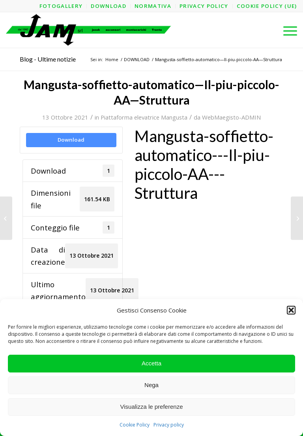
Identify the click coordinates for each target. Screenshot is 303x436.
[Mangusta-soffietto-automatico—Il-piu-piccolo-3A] (6, 218)
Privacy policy (168, 424)
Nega (151, 385)
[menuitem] (61, 6)
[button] (291, 310)
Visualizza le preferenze (151, 406)
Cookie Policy (135, 424)
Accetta (151, 363)
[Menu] (286, 30)
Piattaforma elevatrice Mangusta (144, 117)
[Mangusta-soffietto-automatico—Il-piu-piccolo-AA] (297, 218)
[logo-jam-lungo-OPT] (89, 30)
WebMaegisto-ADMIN (231, 117)
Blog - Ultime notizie (48, 59)
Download (71, 139)
